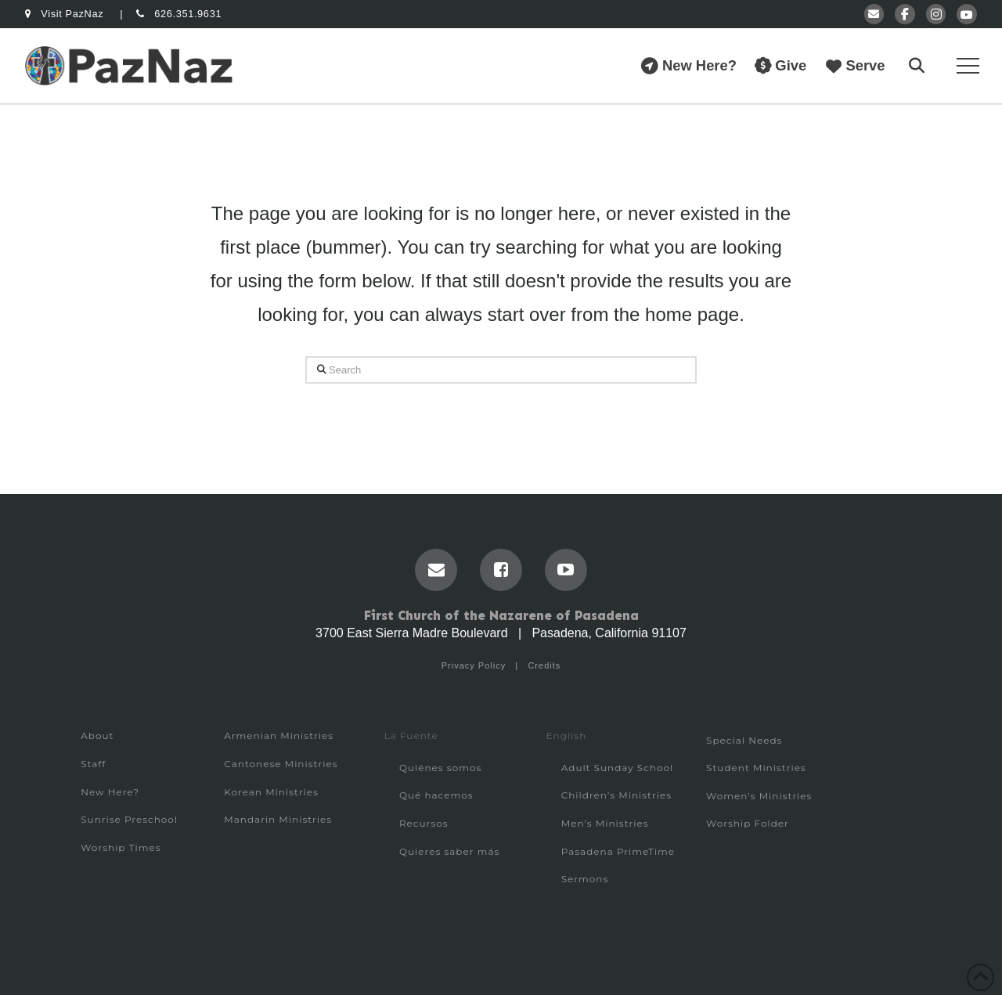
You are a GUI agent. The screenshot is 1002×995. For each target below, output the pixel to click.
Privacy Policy (474, 665)
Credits (544, 665)
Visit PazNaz (65, 14)
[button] (916, 66)
